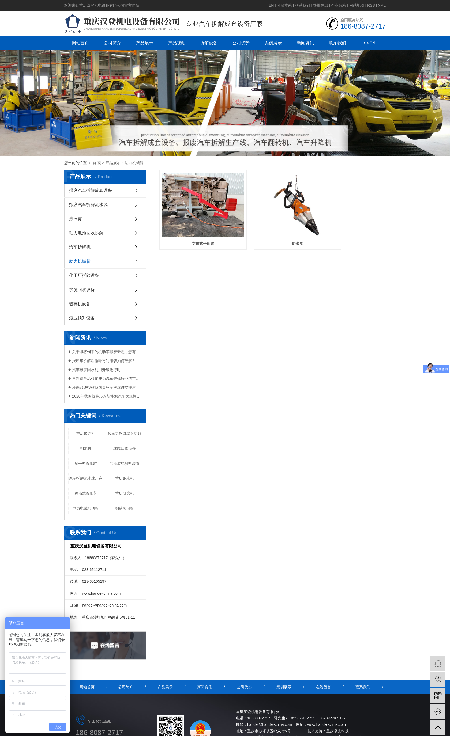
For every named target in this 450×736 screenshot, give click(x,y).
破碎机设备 (80, 304)
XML (382, 5)
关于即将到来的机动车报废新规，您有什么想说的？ (107, 352)
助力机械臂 (134, 163)
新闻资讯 (305, 43)
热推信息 (320, 5)
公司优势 (241, 43)
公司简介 (112, 43)
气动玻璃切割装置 (125, 463)
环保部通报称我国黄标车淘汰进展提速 (104, 387)
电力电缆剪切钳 (86, 508)
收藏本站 (284, 5)
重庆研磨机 (124, 493)
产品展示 (144, 43)
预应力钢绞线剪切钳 (124, 433)
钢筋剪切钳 (124, 508)
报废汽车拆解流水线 (88, 204)
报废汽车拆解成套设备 (90, 190)
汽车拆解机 (80, 247)
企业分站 (338, 5)
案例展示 (273, 43)
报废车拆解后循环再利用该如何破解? (103, 361)
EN (271, 5)
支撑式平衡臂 (194, 230)
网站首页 (80, 43)
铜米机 (85, 448)
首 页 (97, 163)
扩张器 (272, 230)
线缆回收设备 (82, 289)
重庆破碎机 (85, 433)
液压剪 (75, 218)
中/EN (370, 43)
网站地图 (356, 5)
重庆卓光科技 (337, 731)
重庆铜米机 (124, 478)
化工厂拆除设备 (84, 275)
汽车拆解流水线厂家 (86, 478)
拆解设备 (209, 43)
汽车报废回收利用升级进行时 (96, 370)
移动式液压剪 (85, 493)
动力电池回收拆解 (86, 233)
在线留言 (323, 687)
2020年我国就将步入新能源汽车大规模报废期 (107, 396)
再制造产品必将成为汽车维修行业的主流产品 (107, 378)
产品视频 (176, 43)
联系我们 (302, 5)
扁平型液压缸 (85, 463)
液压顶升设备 (82, 318)
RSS (371, 5)
